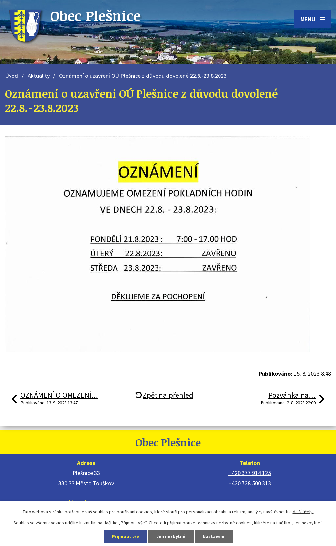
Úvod (11, 75)
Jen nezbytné (171, 536)
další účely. (303, 511)
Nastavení (213, 536)
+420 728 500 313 (249, 483)
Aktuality (39, 75)
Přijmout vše (125, 536)
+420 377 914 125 (249, 473)
